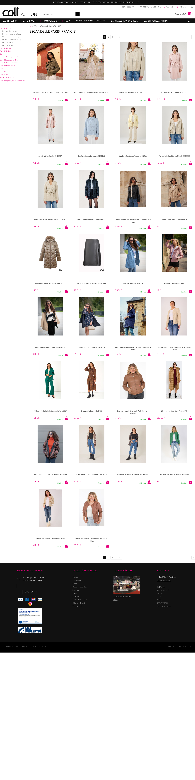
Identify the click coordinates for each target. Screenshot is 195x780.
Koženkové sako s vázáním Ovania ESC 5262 (50, 220)
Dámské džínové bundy (10, 37)
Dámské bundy (5, 28)
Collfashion (19, 11)
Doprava (75, 590)
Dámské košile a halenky (8, 63)
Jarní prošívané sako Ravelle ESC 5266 (133, 156)
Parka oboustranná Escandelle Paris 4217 (50, 347)
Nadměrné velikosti (7, 77)
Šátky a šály (4, 75)
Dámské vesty (7, 42)
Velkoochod (76, 580)
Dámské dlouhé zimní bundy (12, 34)
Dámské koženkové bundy (11, 40)
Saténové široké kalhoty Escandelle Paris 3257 (50, 411)
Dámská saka (5, 72)
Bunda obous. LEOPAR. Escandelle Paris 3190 (50, 475)
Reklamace (76, 596)
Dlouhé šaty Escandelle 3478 (91, 411)
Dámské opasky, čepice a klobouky (12, 81)
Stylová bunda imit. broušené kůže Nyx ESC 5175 (50, 92)
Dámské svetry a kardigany (9, 60)
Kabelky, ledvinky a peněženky (10, 57)
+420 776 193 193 (127, 7)
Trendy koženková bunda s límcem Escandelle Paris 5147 (133, 221)
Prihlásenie (182, 7)
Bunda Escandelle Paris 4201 (174, 284)
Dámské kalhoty (6, 51)
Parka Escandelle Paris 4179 (133, 284)
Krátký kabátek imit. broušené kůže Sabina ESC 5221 (91, 92)
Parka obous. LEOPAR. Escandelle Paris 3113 (133, 475)
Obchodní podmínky (79, 587)
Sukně (2, 69)
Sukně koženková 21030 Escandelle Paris (91, 284)
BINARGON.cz (188, 646)
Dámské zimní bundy (9, 31)
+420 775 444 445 (142, 7)
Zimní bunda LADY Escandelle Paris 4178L (50, 284)
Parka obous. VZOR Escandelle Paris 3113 (91, 475)
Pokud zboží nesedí (79, 600)
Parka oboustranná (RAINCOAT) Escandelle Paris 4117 (133, 349)
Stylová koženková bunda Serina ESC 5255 (133, 92)
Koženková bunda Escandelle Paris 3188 (50, 538)
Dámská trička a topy (7, 66)
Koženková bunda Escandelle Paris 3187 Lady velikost (133, 412)
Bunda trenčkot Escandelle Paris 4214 (91, 347)
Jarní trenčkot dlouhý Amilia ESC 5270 (174, 92)
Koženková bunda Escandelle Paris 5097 (91, 220)
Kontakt (153, 7)
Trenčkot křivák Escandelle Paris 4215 (174, 220)
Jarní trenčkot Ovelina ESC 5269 (50, 156)
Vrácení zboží (77, 606)
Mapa (115, 600)
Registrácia (169, 7)
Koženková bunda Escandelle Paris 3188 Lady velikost (174, 349)
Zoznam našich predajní (122, 596)
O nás (160, 7)
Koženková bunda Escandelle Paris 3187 (174, 475)
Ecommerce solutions (174, 646)
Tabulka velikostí (78, 603)
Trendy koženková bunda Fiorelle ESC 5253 (174, 156)
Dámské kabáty (5, 48)
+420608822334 (166, 577)
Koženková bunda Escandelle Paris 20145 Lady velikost (91, 540)
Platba (74, 593)
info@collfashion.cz (164, 580)
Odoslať (29, 592)
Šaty (1, 54)
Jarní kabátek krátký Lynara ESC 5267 (91, 156)
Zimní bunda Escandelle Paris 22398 (174, 411)
